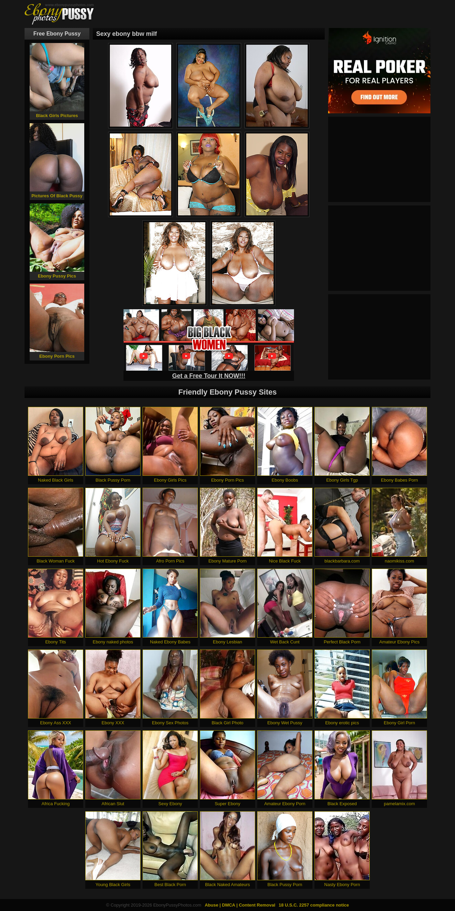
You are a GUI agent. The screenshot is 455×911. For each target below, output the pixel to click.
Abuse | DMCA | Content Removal (240, 905)
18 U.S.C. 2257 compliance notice (314, 905)
